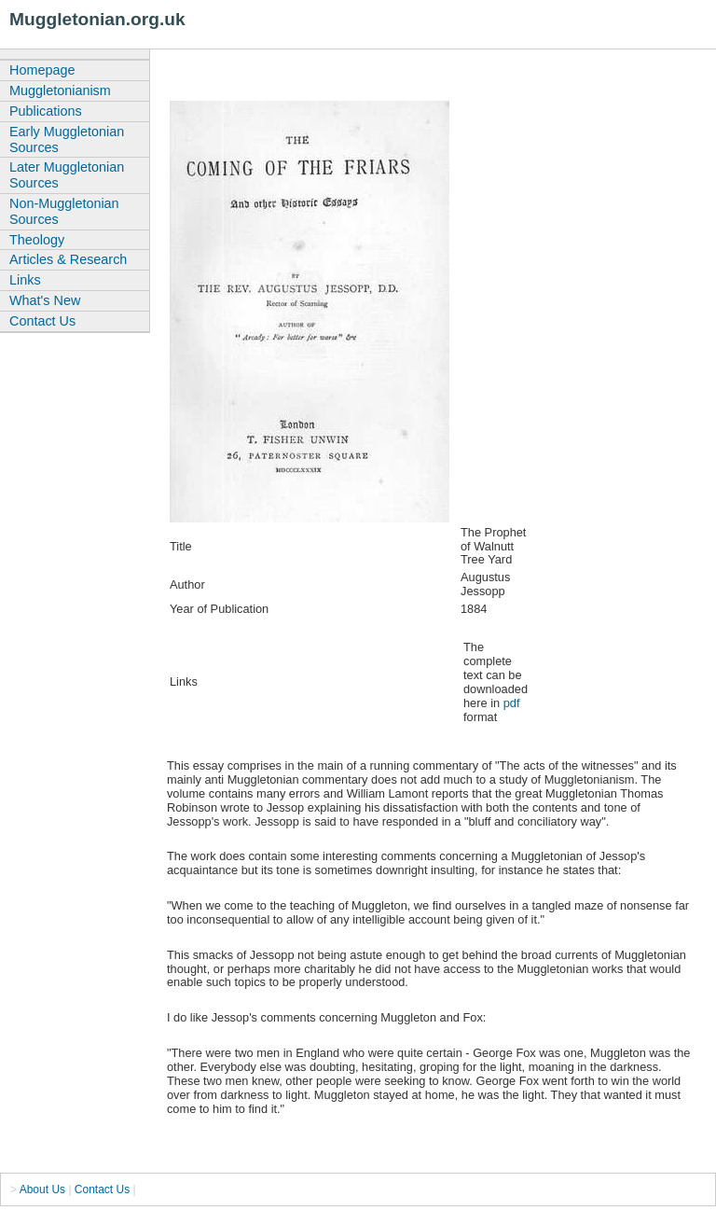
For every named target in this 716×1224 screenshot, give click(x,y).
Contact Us (42, 320)
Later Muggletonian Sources (66, 175)
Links (25, 279)
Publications (45, 111)
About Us (42, 1189)
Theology (36, 239)
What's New (44, 300)
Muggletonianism (60, 90)
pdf (511, 703)
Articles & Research (68, 259)
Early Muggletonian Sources (66, 139)
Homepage (42, 70)
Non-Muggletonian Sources (64, 211)
